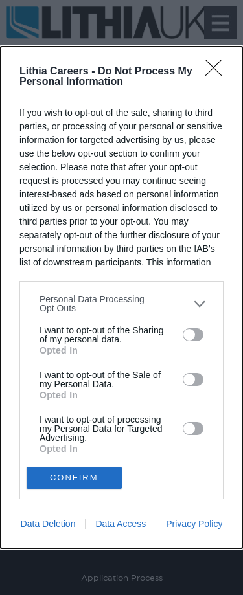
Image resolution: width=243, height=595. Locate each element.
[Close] (217, 72)
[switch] (193, 334)
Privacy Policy (194, 524)
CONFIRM (74, 477)
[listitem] (121, 304)
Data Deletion (48, 524)
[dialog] (121, 297)
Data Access (120, 524)
